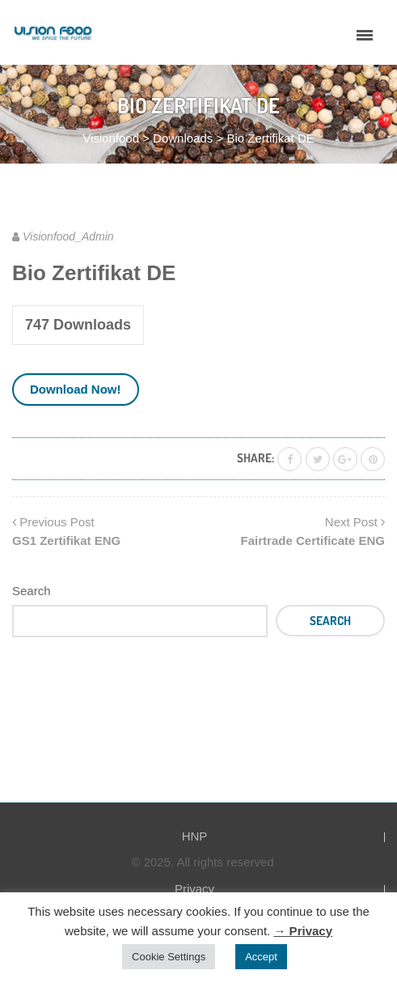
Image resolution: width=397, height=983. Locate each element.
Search (31, 591)
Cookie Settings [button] (168, 957)
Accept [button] (261, 957)
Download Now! (75, 389)
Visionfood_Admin (68, 236)
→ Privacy (302, 931)
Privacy (194, 889)
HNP (195, 836)
